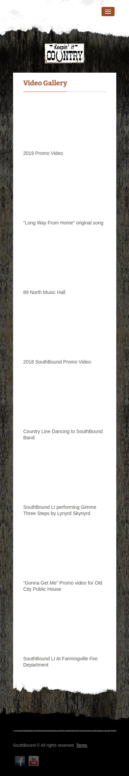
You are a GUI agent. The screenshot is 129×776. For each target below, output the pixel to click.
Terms (81, 745)
